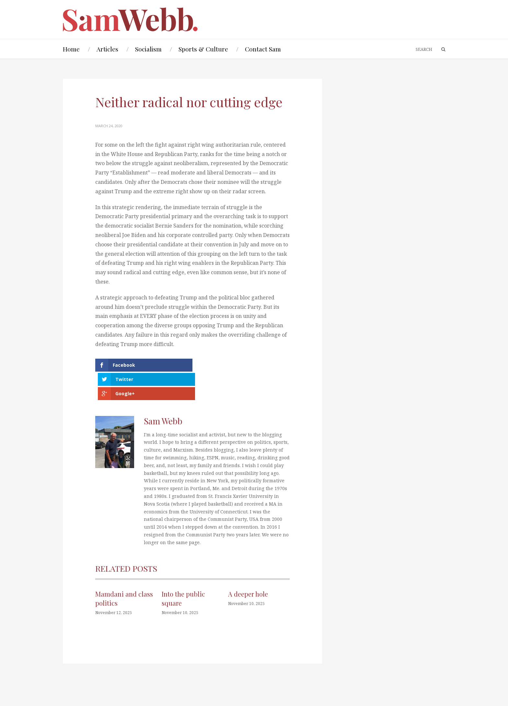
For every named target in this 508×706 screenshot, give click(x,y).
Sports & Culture (203, 49)
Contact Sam (263, 49)
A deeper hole (248, 565)
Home (71, 49)
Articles (107, 49)
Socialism (148, 49)
